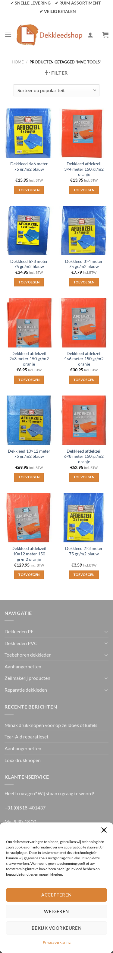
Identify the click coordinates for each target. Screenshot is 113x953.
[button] (104, 830)
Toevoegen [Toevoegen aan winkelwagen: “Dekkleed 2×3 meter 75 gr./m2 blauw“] (84, 575)
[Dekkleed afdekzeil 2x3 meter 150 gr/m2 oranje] (29, 322)
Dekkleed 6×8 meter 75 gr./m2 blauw (29, 264)
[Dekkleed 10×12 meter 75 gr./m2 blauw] (29, 420)
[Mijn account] (90, 34)
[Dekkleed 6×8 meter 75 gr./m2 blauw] (29, 230)
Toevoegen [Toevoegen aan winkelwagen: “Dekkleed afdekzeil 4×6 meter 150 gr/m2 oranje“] (84, 380)
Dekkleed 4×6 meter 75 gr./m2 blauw (29, 166)
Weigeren (56, 911)
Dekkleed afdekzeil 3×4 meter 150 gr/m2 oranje (84, 169)
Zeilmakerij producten (27, 678)
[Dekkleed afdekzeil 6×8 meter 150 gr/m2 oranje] (83, 420)
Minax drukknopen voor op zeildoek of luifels (51, 725)
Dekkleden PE (19, 631)
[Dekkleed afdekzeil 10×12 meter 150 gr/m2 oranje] (29, 517)
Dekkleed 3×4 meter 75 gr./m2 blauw (84, 264)
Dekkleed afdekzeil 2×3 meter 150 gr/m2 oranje (29, 359)
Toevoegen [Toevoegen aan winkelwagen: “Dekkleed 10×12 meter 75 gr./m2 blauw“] (28, 477)
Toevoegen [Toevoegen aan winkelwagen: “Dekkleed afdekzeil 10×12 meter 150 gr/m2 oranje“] (28, 575)
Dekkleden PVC (21, 643)
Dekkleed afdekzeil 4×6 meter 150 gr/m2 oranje (84, 359)
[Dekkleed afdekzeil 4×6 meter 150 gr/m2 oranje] (83, 322)
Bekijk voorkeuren (57, 928)
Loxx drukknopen (23, 760)
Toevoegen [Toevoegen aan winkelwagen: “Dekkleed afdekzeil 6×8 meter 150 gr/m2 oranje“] (84, 477)
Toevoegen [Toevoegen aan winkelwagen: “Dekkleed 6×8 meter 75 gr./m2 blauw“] (28, 282)
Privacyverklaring (57, 942)
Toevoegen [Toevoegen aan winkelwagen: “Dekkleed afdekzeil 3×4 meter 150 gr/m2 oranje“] (84, 190)
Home (18, 62)
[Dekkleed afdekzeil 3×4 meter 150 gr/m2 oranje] (83, 133)
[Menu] (8, 34)
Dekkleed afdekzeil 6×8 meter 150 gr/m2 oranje (84, 456)
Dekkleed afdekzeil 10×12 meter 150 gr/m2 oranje (28, 553)
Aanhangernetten (23, 666)
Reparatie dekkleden (26, 690)
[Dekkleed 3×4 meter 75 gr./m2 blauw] (83, 230)
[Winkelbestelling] (56, 90)
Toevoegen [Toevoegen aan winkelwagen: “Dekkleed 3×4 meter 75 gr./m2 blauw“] (84, 282)
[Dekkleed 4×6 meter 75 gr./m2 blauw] (29, 133)
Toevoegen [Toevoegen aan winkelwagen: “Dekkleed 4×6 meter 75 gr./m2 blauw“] (28, 190)
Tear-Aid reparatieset (27, 736)
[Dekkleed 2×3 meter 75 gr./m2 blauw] (83, 517)
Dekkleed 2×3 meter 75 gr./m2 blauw (84, 551)
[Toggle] (106, 631)
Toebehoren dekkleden (28, 654)
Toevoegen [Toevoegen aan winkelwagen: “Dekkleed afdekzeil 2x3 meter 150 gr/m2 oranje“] (28, 380)
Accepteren (56, 894)
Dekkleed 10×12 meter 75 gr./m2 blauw (29, 454)
